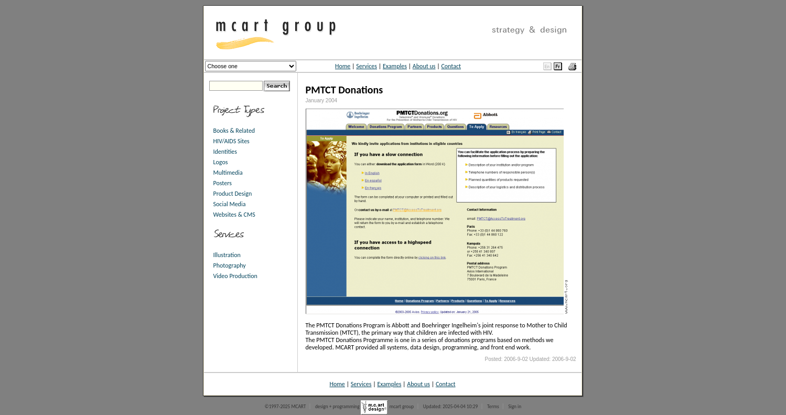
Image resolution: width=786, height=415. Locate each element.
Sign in (514, 406)
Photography (229, 265)
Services (366, 66)
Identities (225, 151)
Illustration (227, 255)
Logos (220, 162)
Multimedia (228, 172)
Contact (451, 66)
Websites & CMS (234, 214)
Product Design (232, 193)
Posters (222, 183)
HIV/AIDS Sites (231, 141)
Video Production (235, 276)
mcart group (402, 406)
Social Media (229, 204)
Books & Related (234, 130)
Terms (493, 406)
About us (424, 66)
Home (342, 66)
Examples (395, 66)
